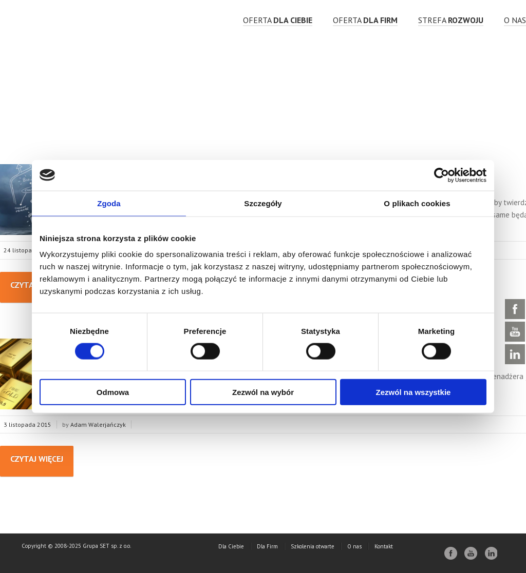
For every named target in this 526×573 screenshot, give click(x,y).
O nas (515, 20)
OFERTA (277, 20)
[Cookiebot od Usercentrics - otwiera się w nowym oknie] (441, 175)
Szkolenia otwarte (312, 546)
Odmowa (113, 392)
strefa (450, 20)
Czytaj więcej (36, 458)
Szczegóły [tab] (262, 203)
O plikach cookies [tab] (417, 203)
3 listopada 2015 (27, 424)
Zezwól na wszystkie (413, 392)
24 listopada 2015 (29, 250)
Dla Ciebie (231, 546)
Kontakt (383, 546)
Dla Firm (267, 546)
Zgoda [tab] (109, 203)
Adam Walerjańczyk (98, 424)
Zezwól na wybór (263, 392)
